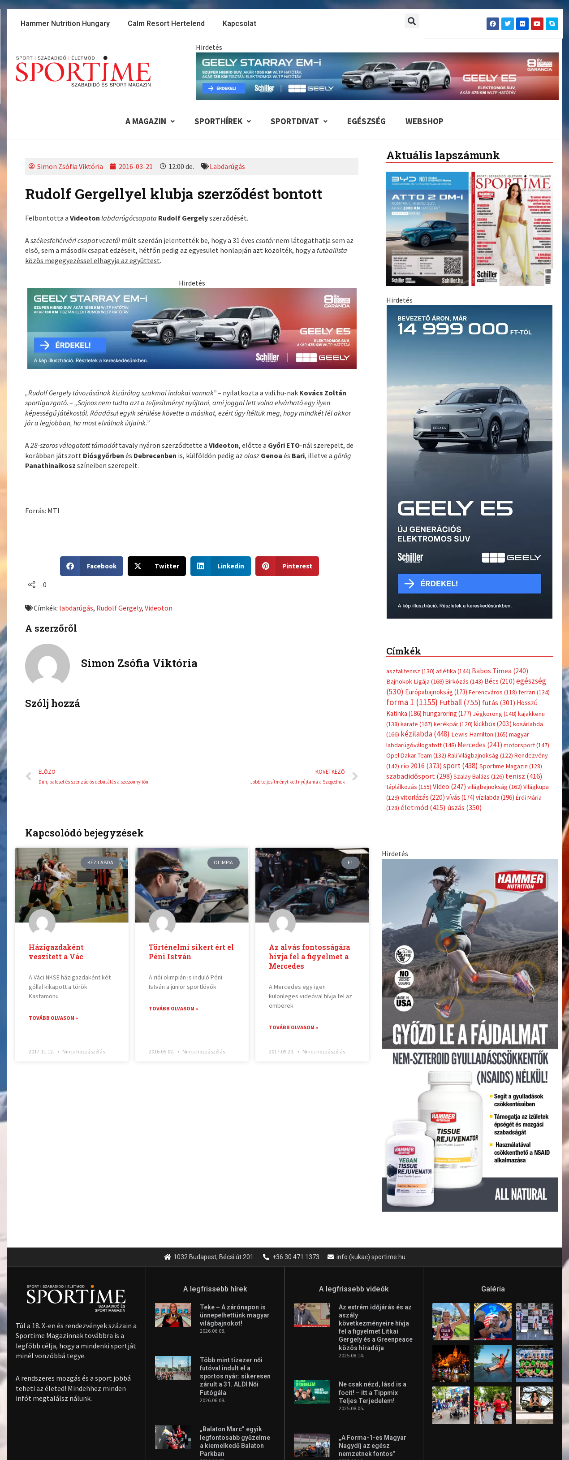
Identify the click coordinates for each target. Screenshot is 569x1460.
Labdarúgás (227, 166)
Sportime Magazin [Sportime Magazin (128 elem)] (510, 611)
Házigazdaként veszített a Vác (56, 951)
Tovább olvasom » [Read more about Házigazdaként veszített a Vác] (53, 1017)
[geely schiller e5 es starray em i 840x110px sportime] (377, 75)
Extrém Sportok (173, 1368)
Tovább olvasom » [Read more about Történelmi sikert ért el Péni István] (173, 1008)
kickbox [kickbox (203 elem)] (493, 568)
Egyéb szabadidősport (291, 1368)
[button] (412, 20)
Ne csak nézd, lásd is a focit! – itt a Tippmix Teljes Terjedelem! (372, 1257)
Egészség (366, 121)
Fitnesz (227, 1368)
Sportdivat (299, 121)
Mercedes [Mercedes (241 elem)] (479, 589)
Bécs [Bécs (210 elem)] (499, 526)
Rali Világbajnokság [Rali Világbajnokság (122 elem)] (480, 600)
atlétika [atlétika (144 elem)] (453, 515)
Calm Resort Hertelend (166, 23)
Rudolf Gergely (119, 607)
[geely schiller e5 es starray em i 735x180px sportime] (192, 327)
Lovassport (416, 1368)
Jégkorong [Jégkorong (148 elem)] (495, 558)
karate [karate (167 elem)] (416, 568)
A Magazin (150, 121)
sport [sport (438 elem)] (460, 610)
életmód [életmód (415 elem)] (423, 652)
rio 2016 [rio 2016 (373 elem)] (421, 610)
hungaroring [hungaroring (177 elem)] (447, 558)
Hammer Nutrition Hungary (65, 23)
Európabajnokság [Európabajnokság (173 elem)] (436, 536)
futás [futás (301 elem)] (498, 546)
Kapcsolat (239, 23)
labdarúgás (76, 607)
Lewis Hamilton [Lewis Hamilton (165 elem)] (479, 579)
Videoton (158, 607)
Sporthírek (222, 121)
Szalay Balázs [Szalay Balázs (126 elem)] (478, 621)
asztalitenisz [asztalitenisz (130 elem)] (410, 515)
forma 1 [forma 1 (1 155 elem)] (412, 546)
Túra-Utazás (362, 1368)
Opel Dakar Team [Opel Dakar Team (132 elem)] (416, 600)
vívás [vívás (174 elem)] (460, 641)
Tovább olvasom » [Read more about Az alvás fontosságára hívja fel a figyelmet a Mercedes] (293, 1027)
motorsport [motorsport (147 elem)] (526, 589)
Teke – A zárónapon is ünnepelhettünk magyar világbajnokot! (235, 1179)
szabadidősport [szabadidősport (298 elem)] (419, 620)
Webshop (424, 121)
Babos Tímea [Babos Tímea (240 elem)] (500, 515)
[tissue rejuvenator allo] (470, 878)
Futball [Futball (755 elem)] (460, 547)
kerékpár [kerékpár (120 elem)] (453, 568)
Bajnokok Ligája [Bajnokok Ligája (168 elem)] (415, 526)
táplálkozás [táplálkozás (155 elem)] (408, 632)
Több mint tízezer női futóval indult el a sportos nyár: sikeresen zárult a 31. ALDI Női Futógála (235, 1241)
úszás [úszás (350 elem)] (464, 651)
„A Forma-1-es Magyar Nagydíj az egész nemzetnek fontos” (372, 1310)
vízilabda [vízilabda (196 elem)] (495, 641)
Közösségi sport (476, 1368)
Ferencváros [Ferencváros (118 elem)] (493, 537)
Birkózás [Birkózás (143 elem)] (464, 526)
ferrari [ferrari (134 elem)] (534, 537)
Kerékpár (117, 1368)
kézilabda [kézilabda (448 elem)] (425, 579)
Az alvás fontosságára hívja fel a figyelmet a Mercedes (309, 956)
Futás (76, 1368)
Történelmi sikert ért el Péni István (191, 951)
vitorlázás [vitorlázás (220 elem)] (423, 641)
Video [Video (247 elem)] (449, 631)
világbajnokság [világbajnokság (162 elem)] (494, 632)
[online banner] (469, 387)
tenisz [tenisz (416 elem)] (524, 620)
